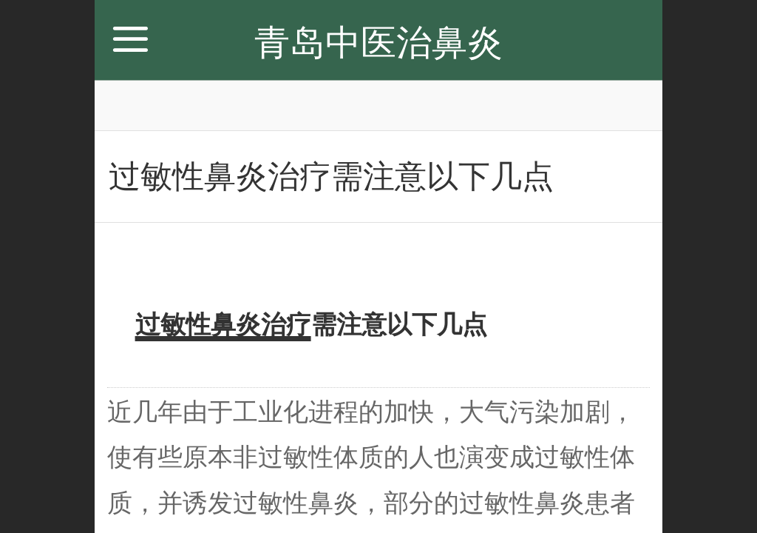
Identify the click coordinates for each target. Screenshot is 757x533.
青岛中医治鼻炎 (378, 42)
